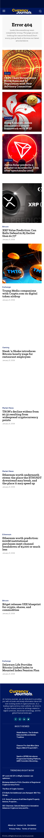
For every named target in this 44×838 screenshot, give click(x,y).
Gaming (5, 347)
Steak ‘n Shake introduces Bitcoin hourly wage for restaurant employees (19, 353)
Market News (8, 408)
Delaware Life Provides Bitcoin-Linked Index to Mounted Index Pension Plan (20, 667)
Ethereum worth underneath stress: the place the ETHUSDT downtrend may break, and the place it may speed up (22, 479)
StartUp (10, 811)
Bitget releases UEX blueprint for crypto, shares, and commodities (21, 607)
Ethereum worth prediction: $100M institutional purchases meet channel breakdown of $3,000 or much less (21, 543)
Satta (18, 811)
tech (22, 811)
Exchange (8, 118)
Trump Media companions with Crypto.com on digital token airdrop (19, 293)
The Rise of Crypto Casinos (13, 789)
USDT (4, 811)
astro (27, 811)
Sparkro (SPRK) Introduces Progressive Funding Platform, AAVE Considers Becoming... (29, 758)
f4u (14, 811)
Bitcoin (7, 73)
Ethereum (8, 160)
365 (30, 811)
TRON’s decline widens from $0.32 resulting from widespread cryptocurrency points (20, 416)
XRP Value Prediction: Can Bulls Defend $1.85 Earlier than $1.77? (19, 233)
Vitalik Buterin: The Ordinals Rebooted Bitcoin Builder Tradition (27, 735)
